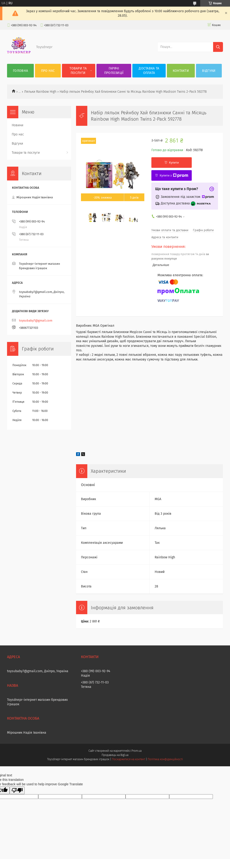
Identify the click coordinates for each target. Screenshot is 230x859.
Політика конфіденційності (165, 759)
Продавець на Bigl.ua (115, 755)
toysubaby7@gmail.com (35, 320)
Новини (17, 125)
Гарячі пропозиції (114, 70)
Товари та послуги (78, 70)
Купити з (174, 175)
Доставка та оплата (149, 70)
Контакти (181, 71)
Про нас (48, 71)
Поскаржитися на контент (128, 759)
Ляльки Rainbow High (40, 92)
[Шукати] (218, 47)
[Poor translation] (17, 790)
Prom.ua (136, 750)
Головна (20, 71)
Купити (174, 162)
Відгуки (208, 71)
